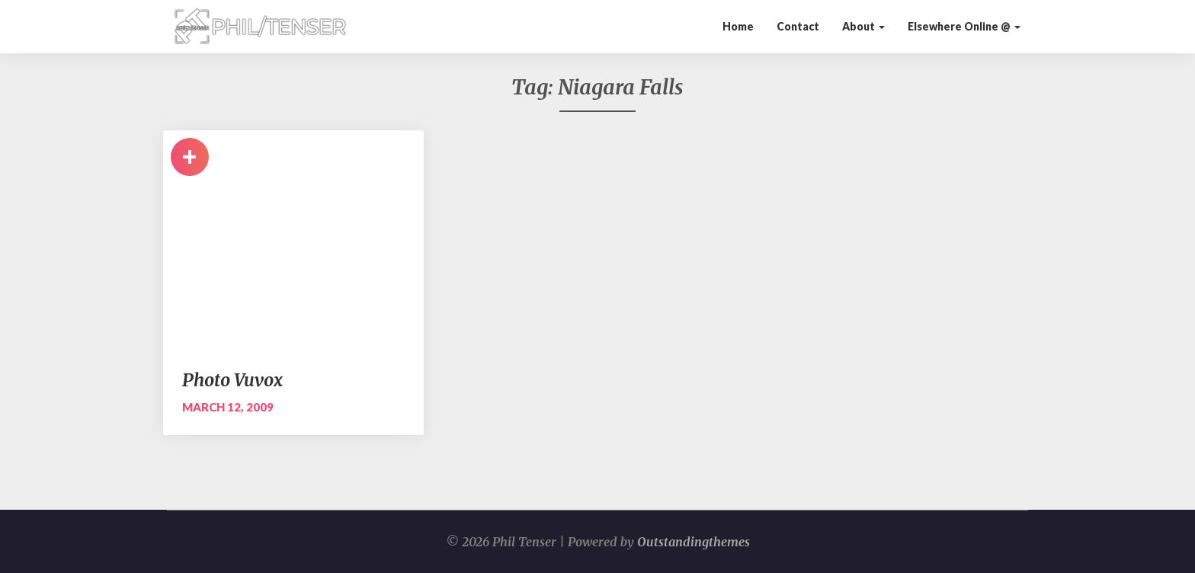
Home (738, 26)
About (863, 26)
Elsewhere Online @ (964, 26)
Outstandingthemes (693, 541)
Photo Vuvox (232, 380)
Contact (798, 26)
